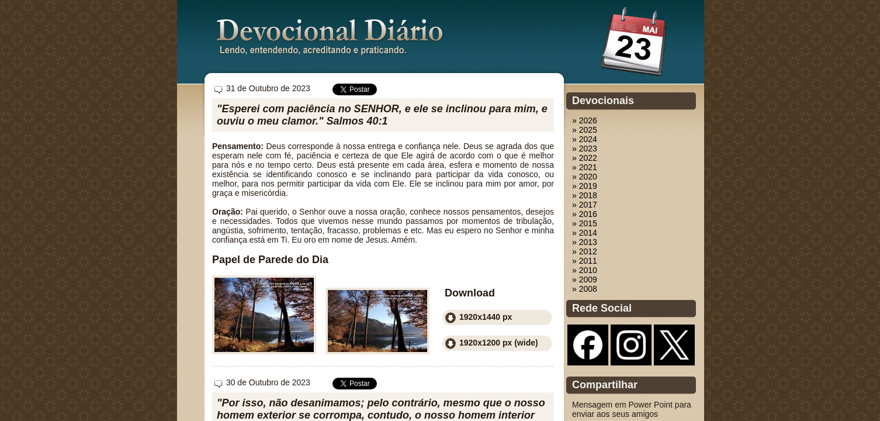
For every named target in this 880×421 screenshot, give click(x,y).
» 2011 (584, 260)
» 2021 (584, 167)
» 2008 (584, 289)
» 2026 (584, 120)
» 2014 (584, 232)
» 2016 (584, 214)
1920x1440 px (485, 317)
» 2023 (584, 148)
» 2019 (584, 186)
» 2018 (584, 195)
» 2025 (584, 129)
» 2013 (584, 242)
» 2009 (584, 279)
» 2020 (584, 176)
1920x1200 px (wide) (498, 342)
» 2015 (584, 223)
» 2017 (584, 204)
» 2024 (584, 139)
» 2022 (584, 158)
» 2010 (584, 270)
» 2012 (584, 251)
